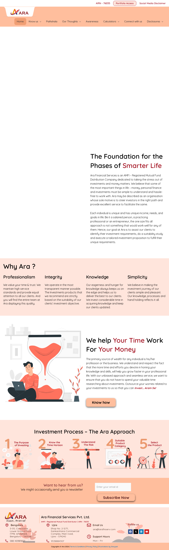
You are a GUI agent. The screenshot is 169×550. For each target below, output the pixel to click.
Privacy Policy (91, 546)
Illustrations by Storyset (108, 546)
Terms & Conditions (78, 546)
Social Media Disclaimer (152, 3)
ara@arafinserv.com (104, 528)
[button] (124, 3)
